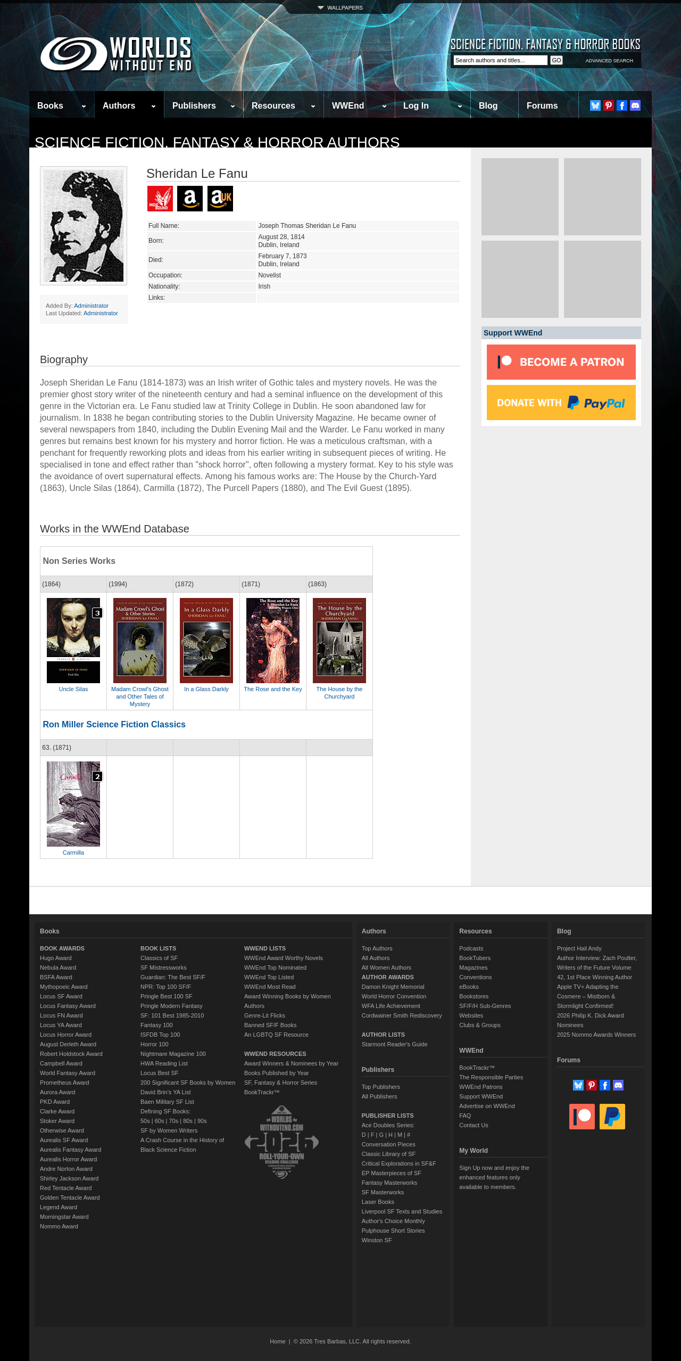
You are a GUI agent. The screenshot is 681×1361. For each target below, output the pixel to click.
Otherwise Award (62, 1130)
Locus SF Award (61, 996)
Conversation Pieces (389, 1144)
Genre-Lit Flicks (264, 1015)
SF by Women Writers (168, 1130)
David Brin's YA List (165, 1092)
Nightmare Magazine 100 (173, 1054)
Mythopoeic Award (64, 986)
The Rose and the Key (273, 689)
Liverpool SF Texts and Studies (402, 1211)
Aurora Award (57, 1092)
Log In (416, 105)
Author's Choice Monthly (393, 1221)
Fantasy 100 (156, 1025)
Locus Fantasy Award (68, 1006)
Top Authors (377, 948)
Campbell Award (61, 1063)
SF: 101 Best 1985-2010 (172, 1015)
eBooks (469, 986)
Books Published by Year (276, 1073)
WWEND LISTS (265, 948)
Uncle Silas (73, 689)
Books (50, 105)
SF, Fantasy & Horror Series (280, 1082)
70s (173, 1121)
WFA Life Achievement (391, 1006)
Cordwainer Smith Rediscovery (402, 1015)
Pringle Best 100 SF (166, 996)
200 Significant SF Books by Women (187, 1082)
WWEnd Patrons (480, 1087)
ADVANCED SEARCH (609, 60)
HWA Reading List (164, 1063)
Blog (488, 105)
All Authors (376, 958)
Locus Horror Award (66, 1034)
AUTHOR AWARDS (388, 977)
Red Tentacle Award (66, 1188)
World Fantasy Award (67, 1073)
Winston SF (377, 1240)
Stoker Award (57, 1121)
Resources (273, 105)
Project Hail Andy (579, 948)
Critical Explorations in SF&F (399, 1163)
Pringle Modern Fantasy (171, 1006)
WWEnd (348, 105)
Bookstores (473, 996)
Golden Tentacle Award (70, 1197)
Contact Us (473, 1125)
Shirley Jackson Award (69, 1178)
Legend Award (58, 1207)
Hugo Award (56, 958)
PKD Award (55, 1101)
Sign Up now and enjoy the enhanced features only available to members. (494, 1177)
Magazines (473, 967)
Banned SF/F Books (270, 1025)
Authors (119, 105)
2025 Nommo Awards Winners (596, 1034)
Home (277, 1341)
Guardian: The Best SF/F (172, 977)
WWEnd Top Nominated (275, 967)
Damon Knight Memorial (393, 986)
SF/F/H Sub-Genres (485, 1006)
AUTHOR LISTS (383, 1034)
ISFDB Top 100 (160, 1034)
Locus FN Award (61, 1015)
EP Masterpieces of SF (391, 1173)
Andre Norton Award (66, 1169)
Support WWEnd (481, 1096)
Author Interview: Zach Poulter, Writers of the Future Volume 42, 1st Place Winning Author (597, 967)
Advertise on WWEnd (487, 1106)
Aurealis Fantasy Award (70, 1149)
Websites (471, 1015)
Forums (542, 105)
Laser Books (378, 1202)
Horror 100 (154, 1044)
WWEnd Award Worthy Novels (283, 958)
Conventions (475, 977)
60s (159, 1121)
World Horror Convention (394, 996)
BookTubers (475, 958)
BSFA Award (56, 977)
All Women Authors (386, 967)
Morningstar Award (64, 1217)
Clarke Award (57, 1111)
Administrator (91, 305)
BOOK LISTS (158, 948)
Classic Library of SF (389, 1154)
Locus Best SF (159, 1073)
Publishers (194, 105)
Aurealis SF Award (64, 1140)
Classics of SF (159, 958)
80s (188, 1121)
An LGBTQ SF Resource (276, 1034)
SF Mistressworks (163, 967)
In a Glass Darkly (206, 689)
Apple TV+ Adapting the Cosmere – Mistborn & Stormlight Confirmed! (588, 996)
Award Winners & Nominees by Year (291, 1063)
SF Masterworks (383, 1192)
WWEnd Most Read (270, 986)
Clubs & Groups (480, 1025)
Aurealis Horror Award (68, 1159)
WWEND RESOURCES (275, 1054)
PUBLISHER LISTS (388, 1115)
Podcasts (471, 948)
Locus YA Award (61, 1025)
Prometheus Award (64, 1082)
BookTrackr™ (262, 1092)
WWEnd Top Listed (269, 977)
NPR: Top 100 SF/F (165, 986)
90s (202, 1121)
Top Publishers (381, 1087)
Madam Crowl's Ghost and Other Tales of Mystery (140, 696)
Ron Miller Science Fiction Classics (114, 724)
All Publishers (379, 1096)
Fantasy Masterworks (390, 1182)
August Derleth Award (68, 1044)
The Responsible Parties (491, 1077)
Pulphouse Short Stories (393, 1230)
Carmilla (73, 852)
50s (145, 1121)
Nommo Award (59, 1226)
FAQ (465, 1115)
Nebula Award (58, 967)
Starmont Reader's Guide (395, 1044)
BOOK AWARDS (62, 948)
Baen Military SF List (167, 1101)
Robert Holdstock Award (71, 1054)
